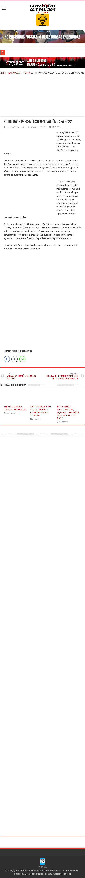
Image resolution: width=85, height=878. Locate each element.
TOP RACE (28, 73)
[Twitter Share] (14, 359)
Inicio (3, 73)
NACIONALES (14, 73)
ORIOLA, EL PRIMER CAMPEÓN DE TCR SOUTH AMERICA (61, 376)
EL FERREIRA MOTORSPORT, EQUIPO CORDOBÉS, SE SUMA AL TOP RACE (68, 412)
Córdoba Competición (15, 127)
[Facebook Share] (7, 359)
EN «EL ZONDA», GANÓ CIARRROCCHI (15, 408)
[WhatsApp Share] (22, 359)
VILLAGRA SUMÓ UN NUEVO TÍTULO (23, 376)
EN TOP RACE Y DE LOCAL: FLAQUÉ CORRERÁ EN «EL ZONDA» (40, 411)
